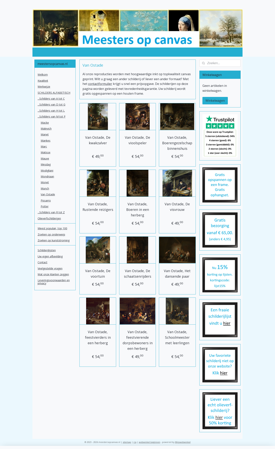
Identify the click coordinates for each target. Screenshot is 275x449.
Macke (45, 122)
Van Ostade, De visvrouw (177, 207)
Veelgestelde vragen (50, 268)
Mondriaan (47, 176)
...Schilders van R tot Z (51, 212)
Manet (45, 134)
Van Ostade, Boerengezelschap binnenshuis (177, 143)
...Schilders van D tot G (51, 104)
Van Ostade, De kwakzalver (97, 140)
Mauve (45, 158)
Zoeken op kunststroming (54, 240)
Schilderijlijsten (47, 250)
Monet (45, 182)
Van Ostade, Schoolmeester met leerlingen (177, 337)
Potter (45, 206)
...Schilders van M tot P (52, 116)
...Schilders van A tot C (51, 98)
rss (134, 442)
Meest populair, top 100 (52, 228)
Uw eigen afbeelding (50, 256)
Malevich (46, 128)
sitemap (127, 442)
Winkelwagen (215, 100)
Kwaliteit (43, 80)
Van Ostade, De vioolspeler (137, 140)
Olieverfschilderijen (49, 218)
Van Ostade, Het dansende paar (177, 273)
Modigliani (47, 170)
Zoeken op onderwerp (51, 234)
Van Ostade (48, 194)
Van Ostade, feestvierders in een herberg (98, 337)
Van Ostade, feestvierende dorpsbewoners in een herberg (137, 340)
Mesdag (46, 164)
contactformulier (100, 84)
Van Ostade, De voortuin (97, 273)
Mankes (45, 140)
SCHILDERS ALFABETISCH (54, 92)
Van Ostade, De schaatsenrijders (137, 273)
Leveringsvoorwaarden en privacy (54, 281)
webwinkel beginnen (149, 442)
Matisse (45, 152)
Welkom (43, 74)
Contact (42, 262)
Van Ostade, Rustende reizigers (97, 207)
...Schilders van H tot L (51, 110)
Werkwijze (44, 86)
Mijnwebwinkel (183, 442)
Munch (45, 188)
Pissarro (46, 200)
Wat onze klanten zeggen (53, 274)
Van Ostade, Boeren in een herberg (137, 209)
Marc (44, 146)
